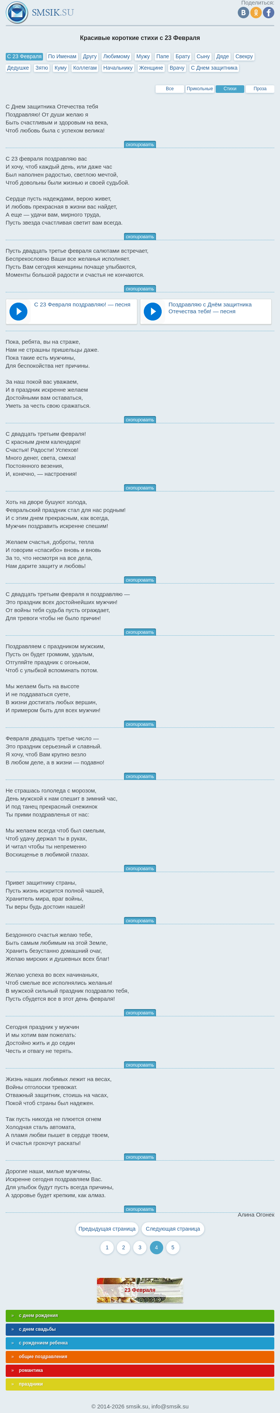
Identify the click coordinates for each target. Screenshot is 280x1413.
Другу (90, 56)
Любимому (116, 56)
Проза (260, 88)
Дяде (222, 56)
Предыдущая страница (106, 1229)
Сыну (203, 56)
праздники (31, 1384)
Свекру (244, 56)
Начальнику (118, 68)
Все (170, 88)
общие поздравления (43, 1356)
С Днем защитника (214, 68)
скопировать (140, 144)
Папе (162, 56)
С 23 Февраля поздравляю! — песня (82, 304)
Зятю (41, 68)
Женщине (151, 68)
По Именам (62, 56)
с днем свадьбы (37, 1329)
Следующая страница (173, 1229)
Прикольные (200, 88)
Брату (182, 56)
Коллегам (85, 68)
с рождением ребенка (43, 1343)
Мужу (143, 56)
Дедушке (18, 68)
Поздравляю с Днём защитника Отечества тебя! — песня (210, 307)
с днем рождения (38, 1315)
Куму (60, 68)
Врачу (177, 68)
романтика (31, 1370)
